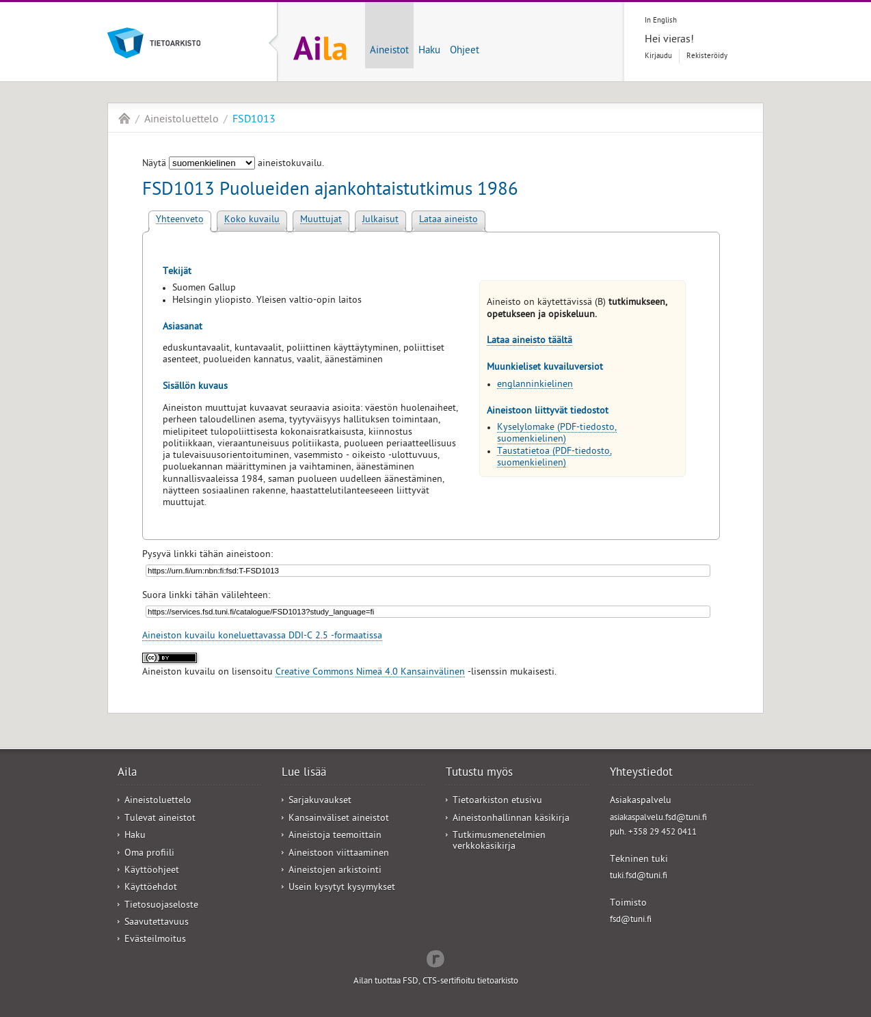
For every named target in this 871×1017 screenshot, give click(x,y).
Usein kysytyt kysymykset (342, 888)
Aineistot (389, 51)
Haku (429, 51)
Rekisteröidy (706, 56)
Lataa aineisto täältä (529, 341)
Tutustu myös (479, 774)
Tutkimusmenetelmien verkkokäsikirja (499, 841)
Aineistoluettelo (181, 120)
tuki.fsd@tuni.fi (638, 876)
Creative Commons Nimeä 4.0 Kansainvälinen (370, 673)
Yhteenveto (180, 220)
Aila (124, 118)
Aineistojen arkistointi (335, 871)
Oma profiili (149, 854)
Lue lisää (304, 774)
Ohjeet (464, 51)
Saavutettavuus (156, 923)
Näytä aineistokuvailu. (233, 164)
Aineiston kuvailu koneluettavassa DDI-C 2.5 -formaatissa (262, 636)
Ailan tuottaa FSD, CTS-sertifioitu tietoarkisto (435, 982)
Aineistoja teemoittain (335, 836)
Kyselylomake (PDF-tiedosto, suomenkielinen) (557, 434)
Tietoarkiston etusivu (497, 801)
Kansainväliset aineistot (339, 819)
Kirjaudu (658, 56)
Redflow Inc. (435, 957)
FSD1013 (254, 120)
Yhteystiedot (641, 774)
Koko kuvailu (252, 220)
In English (661, 21)
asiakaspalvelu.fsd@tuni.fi (658, 818)
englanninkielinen (535, 385)
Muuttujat (321, 220)
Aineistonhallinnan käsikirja (511, 819)
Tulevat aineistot (160, 819)
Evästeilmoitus (155, 940)
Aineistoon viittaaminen (339, 854)
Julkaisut (380, 220)
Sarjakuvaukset (320, 801)
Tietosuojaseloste (161, 906)
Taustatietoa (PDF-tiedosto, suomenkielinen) (554, 458)
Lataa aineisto (448, 220)
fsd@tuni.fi (631, 920)
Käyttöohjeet (151, 871)
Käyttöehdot (150, 888)
